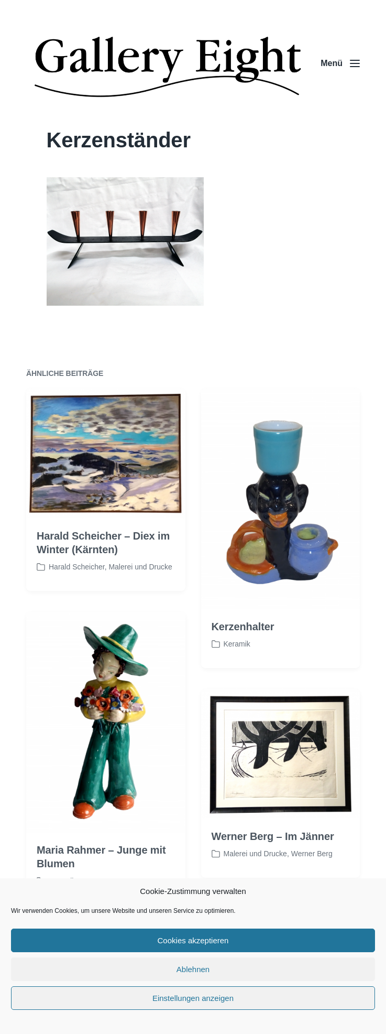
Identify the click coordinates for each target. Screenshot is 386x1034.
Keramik (237, 669)
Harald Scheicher (77, 592)
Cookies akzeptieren (193, 940)
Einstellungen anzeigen (193, 998)
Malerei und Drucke (140, 592)
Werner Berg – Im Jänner (273, 861)
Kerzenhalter (243, 652)
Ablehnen (193, 969)
